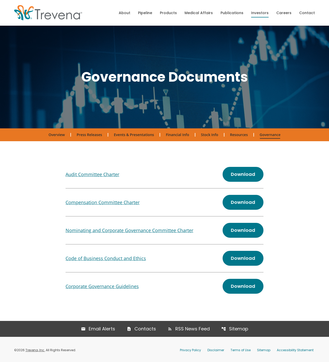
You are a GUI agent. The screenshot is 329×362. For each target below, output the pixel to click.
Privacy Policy (190, 350)
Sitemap (238, 329)
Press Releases (89, 134)
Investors (260, 12)
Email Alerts (102, 329)
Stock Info (209, 134)
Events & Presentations (134, 134)
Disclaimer (215, 350)
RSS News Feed (192, 329)
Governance (270, 134)
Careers (283, 12)
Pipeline (145, 12)
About (124, 12)
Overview (57, 134)
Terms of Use (241, 350)
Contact (307, 12)
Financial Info (177, 134)
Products (168, 12)
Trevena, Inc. (35, 350)
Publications (232, 12)
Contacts (145, 329)
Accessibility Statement (295, 350)
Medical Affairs (199, 12)
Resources (239, 134)
